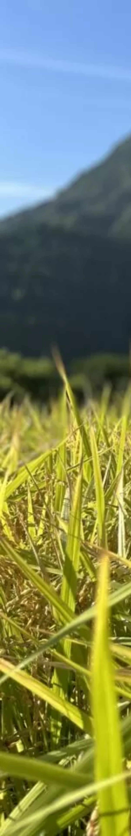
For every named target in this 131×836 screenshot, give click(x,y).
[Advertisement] (46, 98)
